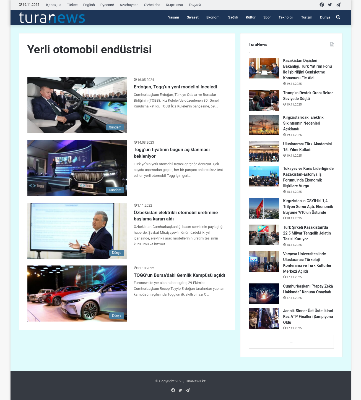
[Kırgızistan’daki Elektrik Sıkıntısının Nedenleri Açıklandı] (264, 125)
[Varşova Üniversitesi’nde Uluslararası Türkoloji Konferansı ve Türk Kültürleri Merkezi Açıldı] (264, 261)
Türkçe (72, 5)
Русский (107, 5)
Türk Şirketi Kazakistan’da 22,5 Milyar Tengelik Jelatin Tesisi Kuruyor (307, 233)
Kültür (251, 17)
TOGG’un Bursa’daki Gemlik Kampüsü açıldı (179, 275)
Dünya (325, 17)
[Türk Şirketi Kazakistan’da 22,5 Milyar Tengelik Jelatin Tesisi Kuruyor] (264, 235)
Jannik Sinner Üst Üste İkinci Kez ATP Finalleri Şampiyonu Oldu (308, 317)
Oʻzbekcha (152, 5)
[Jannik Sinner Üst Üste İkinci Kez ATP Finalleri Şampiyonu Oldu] (264, 318)
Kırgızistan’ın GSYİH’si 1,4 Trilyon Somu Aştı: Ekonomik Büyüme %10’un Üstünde (308, 207)
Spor (267, 17)
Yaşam (173, 17)
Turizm (307, 17)
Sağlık (233, 17)
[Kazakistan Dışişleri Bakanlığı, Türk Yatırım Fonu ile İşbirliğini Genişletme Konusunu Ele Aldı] (264, 68)
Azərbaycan (129, 5)
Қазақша (53, 5)
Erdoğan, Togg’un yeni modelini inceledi (175, 87)
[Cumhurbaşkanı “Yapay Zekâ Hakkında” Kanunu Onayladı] (264, 293)
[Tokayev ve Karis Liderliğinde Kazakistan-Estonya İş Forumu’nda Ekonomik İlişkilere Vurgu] (264, 176)
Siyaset (193, 17)
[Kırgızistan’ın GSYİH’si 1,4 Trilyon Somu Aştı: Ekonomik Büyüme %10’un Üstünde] (264, 208)
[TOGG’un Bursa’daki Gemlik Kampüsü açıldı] (77, 293)
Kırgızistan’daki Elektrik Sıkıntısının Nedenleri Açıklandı (303, 123)
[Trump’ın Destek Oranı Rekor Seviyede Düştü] (264, 100)
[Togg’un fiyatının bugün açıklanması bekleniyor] (77, 168)
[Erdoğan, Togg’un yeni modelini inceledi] (77, 105)
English (89, 5)
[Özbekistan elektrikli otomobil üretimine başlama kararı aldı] (77, 231)
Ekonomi (213, 17)
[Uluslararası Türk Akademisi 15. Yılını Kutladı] (264, 151)
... (291, 342)
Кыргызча (174, 5)
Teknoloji (286, 17)
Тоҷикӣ (195, 5)
